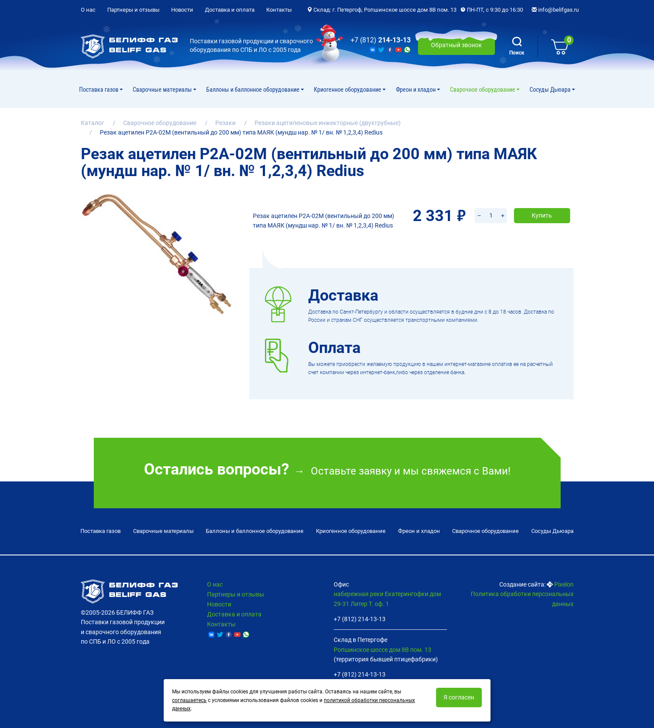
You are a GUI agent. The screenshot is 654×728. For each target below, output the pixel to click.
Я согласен (458, 697)
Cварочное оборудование (483, 89)
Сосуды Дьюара (551, 89)
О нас (88, 9)
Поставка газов (99, 89)
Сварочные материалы (163, 89)
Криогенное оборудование (348, 89)
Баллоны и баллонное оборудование (253, 89)
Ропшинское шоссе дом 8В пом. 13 (382, 647)
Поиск (516, 46)
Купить (542, 204)
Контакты (279, 9)
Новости (182, 9)
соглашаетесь (189, 700)
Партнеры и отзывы (133, 9)
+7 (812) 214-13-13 (360, 617)
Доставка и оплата (230, 9)
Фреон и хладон (416, 89)
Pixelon (564, 582)
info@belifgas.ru (555, 9)
